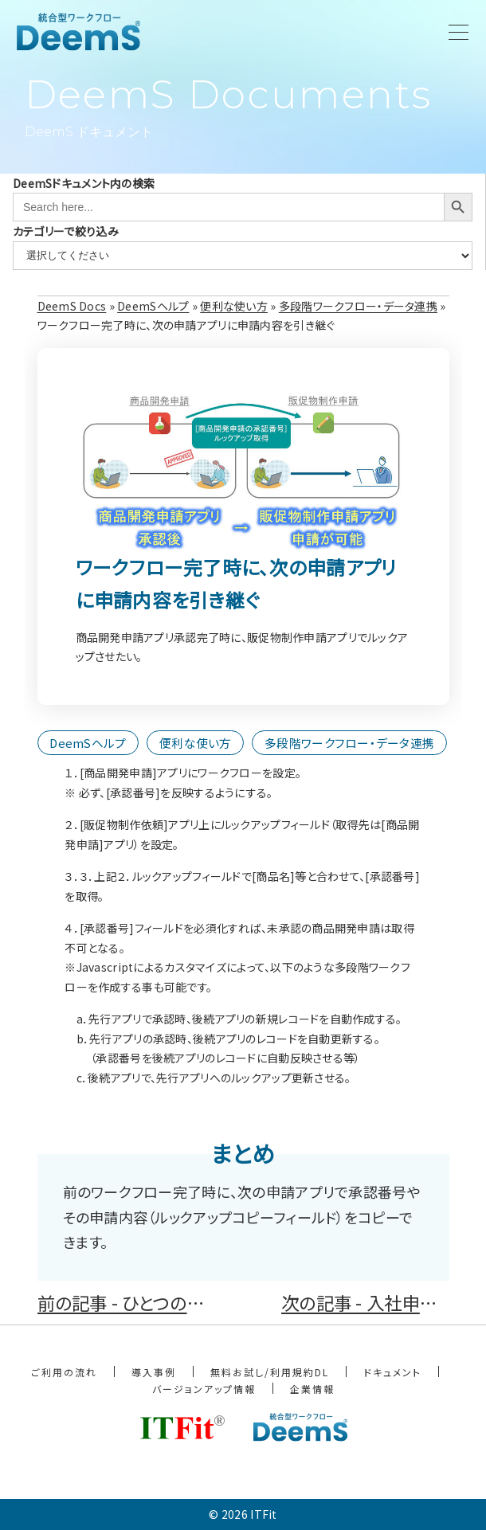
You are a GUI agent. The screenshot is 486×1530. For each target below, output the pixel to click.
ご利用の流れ (64, 1372)
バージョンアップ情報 (204, 1388)
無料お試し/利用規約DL (269, 1372)
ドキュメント (392, 1372)
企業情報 (312, 1388)
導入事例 (153, 1372)
